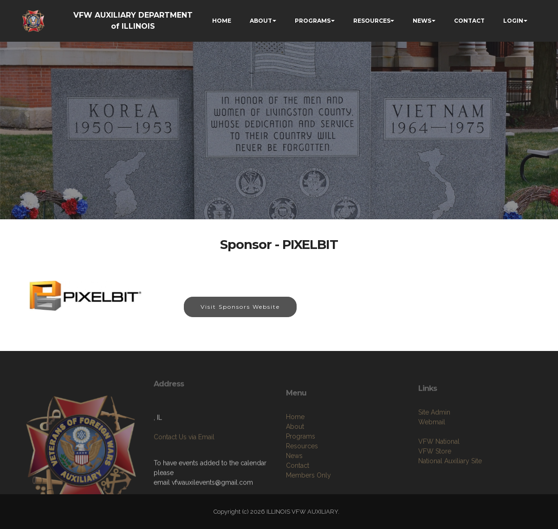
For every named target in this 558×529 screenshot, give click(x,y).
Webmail (431, 440)
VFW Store (434, 469)
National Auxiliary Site (450, 479)
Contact (297, 487)
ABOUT (261, 20)
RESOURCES (371, 20)
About (295, 449)
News (294, 478)
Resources (302, 468)
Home (295, 439)
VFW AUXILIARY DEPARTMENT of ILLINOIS (133, 21)
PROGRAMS (313, 20)
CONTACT (469, 20)
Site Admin (434, 430)
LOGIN (513, 20)
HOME (221, 20)
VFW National (439, 459)
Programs (300, 458)
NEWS (422, 20)
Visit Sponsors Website (240, 306)
